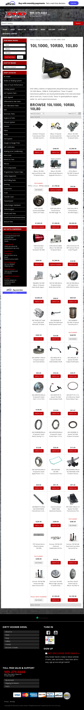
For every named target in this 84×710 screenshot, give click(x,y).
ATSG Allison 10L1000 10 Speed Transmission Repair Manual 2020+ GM (73, 173)
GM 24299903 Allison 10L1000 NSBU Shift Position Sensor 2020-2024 (73, 472)
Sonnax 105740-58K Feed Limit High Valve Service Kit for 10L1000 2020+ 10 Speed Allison (38, 583)
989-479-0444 (14, 672)
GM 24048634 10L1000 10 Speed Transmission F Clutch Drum (73, 322)
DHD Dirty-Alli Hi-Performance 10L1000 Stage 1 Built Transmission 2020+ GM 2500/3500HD (56, 210)
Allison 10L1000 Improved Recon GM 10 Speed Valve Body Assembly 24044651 (38, 173)
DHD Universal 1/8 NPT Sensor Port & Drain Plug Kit (73, 248)
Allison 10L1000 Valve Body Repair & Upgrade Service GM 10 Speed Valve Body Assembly (56, 173)
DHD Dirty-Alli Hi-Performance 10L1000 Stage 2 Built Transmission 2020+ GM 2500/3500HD (73, 210)
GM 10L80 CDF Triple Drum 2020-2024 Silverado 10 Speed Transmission (38, 322)
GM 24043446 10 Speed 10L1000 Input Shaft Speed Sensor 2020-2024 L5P (56, 322)
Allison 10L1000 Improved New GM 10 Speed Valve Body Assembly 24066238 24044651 (72, 136)
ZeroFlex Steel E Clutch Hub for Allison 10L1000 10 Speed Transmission (73, 583)
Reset (20, 57)
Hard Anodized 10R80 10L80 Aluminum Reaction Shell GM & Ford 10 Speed (55, 509)
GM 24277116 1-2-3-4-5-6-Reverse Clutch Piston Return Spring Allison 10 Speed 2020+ (73, 397)
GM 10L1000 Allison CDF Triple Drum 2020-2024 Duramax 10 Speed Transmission (72, 285)
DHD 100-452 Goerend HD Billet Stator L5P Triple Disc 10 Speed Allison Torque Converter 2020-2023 (38, 210)
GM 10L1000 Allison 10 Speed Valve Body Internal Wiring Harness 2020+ (55, 285)
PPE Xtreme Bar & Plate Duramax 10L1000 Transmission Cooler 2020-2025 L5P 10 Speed (38, 546)
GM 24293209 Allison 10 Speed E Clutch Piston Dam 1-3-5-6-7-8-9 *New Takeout (55, 434)
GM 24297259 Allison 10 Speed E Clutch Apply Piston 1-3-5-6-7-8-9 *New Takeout (38, 472)
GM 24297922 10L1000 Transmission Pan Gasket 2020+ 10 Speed (56, 472)
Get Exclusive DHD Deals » (63, 653)
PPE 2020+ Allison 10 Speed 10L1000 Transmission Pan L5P (72, 509)
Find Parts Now (9, 57)
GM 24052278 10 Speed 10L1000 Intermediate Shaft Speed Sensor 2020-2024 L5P (55, 360)
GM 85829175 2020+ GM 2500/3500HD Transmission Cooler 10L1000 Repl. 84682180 (38, 509)
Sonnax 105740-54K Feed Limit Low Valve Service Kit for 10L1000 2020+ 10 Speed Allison (73, 546)
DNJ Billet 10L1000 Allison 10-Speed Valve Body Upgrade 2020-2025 (38, 285)
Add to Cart (38, 152)
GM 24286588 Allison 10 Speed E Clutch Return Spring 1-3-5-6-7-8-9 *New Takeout (38, 434)
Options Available (72, 152)
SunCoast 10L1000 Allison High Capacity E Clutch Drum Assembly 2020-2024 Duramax (56, 583)
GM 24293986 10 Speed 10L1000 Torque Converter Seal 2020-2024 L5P (73, 434)
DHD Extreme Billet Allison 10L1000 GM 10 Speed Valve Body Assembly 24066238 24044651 (55, 248)
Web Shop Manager (54, 705)
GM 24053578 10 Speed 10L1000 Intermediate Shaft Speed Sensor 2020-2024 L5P (55, 397)
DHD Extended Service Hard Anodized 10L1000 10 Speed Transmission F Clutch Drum (39, 248)
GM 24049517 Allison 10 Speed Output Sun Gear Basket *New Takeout (38, 360)
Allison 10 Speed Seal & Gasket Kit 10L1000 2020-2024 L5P (56, 136)
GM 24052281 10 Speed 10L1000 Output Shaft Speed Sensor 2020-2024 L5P (72, 360)
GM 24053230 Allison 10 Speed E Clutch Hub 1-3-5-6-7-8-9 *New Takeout (38, 397)
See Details (38, 190)
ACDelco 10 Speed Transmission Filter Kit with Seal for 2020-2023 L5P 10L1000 (38, 136)
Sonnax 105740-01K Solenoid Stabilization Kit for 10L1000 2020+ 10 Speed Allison (55, 546)
